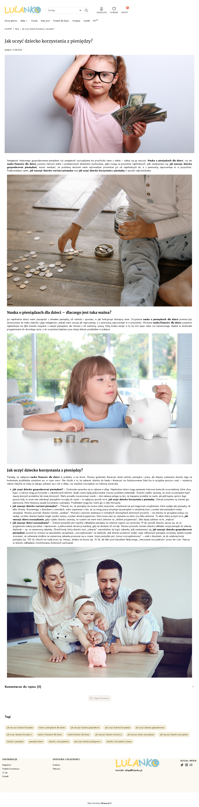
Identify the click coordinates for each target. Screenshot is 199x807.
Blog (17, 29)
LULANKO (8, 29)
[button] (86, 10)
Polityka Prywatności (10, 768)
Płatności (56, 768)
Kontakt (5, 776)
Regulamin (6, 764)
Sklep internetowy (98, 803)
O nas (4, 772)
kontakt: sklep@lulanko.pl (129, 770)
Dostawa (56, 764)
